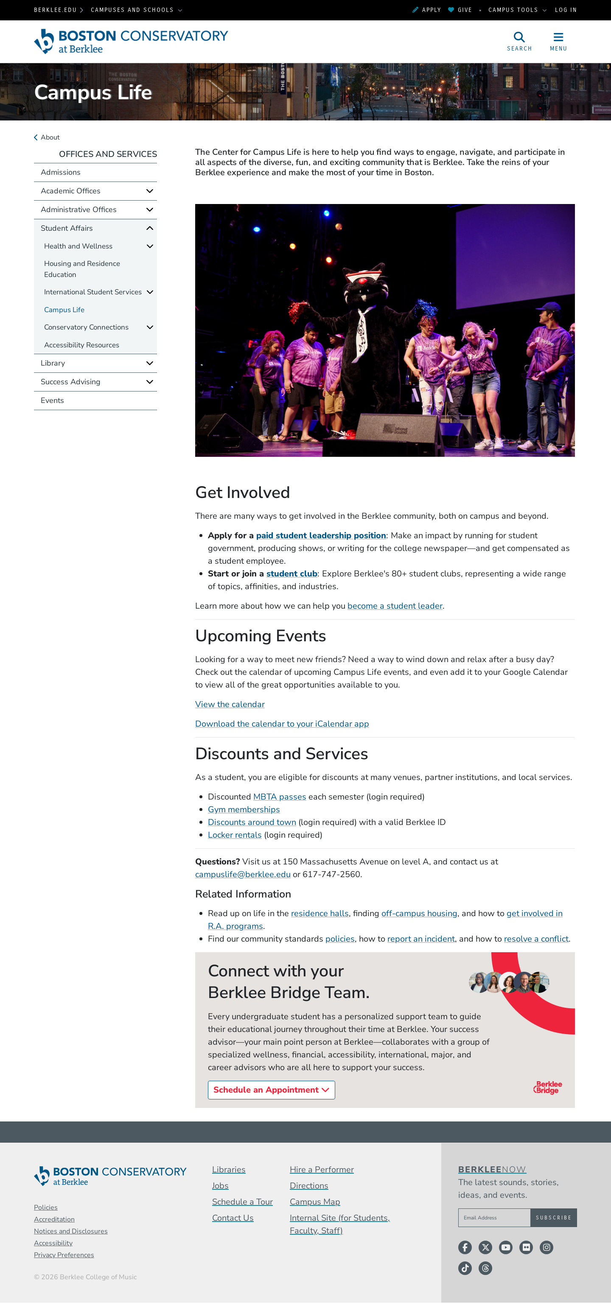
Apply (426, 10)
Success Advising (71, 382)
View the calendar (230, 704)
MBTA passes (279, 796)
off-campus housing (419, 913)
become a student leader (395, 606)
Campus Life (64, 310)
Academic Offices (71, 191)
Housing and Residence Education (82, 269)
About (50, 137)
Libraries (229, 1169)
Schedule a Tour (242, 1202)
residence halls (320, 913)
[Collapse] (150, 228)
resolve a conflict (536, 939)
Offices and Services (108, 154)
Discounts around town (252, 822)
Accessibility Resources (81, 345)
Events (52, 400)
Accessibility (53, 1243)
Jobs (220, 1185)
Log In (566, 10)
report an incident (421, 939)
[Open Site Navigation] (559, 41)
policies (340, 939)
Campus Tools (514, 10)
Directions (309, 1185)
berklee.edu (55, 10)
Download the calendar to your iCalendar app (282, 724)
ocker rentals (237, 835)
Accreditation (54, 1219)
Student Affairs (67, 228)
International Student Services (93, 292)
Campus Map (315, 1202)
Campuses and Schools (134, 10)
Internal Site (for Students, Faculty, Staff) (340, 1224)
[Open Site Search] (520, 41)
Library (53, 363)
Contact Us (233, 1218)
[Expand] (150, 191)
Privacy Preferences (64, 1255)
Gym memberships (244, 809)
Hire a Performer (322, 1169)
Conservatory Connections (86, 327)
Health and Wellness (78, 246)
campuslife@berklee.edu (243, 874)
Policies (46, 1207)
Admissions (61, 172)
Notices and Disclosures (71, 1231)
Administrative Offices (79, 209)
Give (460, 10)
